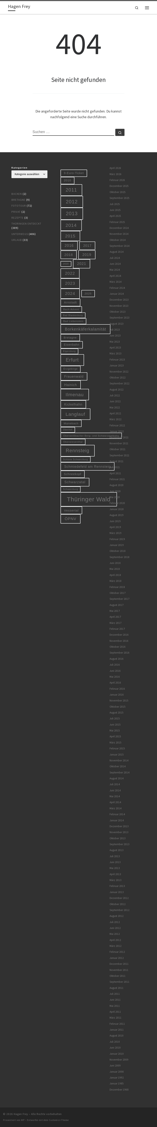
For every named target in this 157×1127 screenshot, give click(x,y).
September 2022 (119, 383)
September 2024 (119, 246)
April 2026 (115, 168)
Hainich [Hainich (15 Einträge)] (70, 385)
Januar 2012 (117, 958)
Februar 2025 (117, 222)
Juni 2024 (115, 264)
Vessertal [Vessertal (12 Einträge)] (71, 510)
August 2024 (116, 252)
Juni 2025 (115, 210)
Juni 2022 (115, 401)
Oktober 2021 (118, 449)
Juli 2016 (115, 664)
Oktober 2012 (118, 904)
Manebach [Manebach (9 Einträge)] (71, 423)
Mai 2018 (115, 569)
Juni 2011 (115, 999)
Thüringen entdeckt (26, 223)
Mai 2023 (115, 341)
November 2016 (119, 641)
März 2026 (115, 174)
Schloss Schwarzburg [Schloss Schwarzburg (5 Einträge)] (75, 459)
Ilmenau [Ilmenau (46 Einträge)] (75, 394)
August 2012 (116, 916)
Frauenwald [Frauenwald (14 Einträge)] (74, 376)
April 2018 (115, 575)
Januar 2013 (117, 892)
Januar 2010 (117, 1053)
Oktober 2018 (118, 551)
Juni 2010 (115, 1047)
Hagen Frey (21, 1114)
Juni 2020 (115, 491)
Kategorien (19, 168)
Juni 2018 (115, 563)
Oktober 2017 (118, 593)
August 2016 (116, 659)
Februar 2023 (117, 359)
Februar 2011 (117, 1024)
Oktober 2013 (118, 838)
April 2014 (115, 802)
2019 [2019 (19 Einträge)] (86, 255)
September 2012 (119, 910)
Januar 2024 (117, 294)
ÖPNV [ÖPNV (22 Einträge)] (70, 519)
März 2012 (115, 946)
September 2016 (119, 652)
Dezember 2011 (119, 964)
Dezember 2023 (119, 299)
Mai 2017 (115, 611)
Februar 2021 (117, 479)
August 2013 (116, 850)
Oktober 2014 (118, 766)
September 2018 (119, 557)
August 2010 (116, 1035)
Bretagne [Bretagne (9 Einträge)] (70, 337)
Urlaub (16, 240)
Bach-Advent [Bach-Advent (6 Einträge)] (71, 309)
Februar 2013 (117, 886)
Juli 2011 (115, 994)
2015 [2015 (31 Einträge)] (70, 236)
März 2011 (115, 1017)
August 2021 (116, 461)
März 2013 (115, 880)
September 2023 (119, 317)
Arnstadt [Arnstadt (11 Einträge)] (70, 302)
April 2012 (115, 940)
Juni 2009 (115, 1065)
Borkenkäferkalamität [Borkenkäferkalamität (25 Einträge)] (85, 329)
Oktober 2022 (118, 377)
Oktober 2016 (118, 646)
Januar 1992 (117, 1077)
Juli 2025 (115, 204)
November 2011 (119, 970)
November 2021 (119, 443)
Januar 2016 (117, 694)
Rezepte (17, 217)
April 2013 (115, 874)
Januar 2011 (117, 1029)
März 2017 (115, 623)
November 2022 (119, 371)
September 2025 (119, 198)
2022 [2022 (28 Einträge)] (70, 273)
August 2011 (116, 988)
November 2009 (119, 1059)
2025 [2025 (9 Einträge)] (88, 293)
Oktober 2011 (118, 976)
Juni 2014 (115, 790)
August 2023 (116, 323)
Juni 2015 (115, 724)
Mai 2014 (115, 796)
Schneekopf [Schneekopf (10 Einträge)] (72, 474)
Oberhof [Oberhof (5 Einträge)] (68, 429)
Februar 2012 (117, 952)
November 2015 (119, 700)
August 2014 (116, 778)
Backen (16, 194)
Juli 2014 (115, 784)
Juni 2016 (115, 671)
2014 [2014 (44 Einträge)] (71, 225)
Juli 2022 (115, 395)
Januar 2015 (117, 754)
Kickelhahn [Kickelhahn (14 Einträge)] (73, 404)
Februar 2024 (117, 288)
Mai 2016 (115, 676)
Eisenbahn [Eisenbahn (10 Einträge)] (71, 344)
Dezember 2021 (119, 437)
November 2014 (119, 760)
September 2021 (119, 455)
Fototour (18, 205)
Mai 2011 (115, 1006)
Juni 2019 (115, 521)
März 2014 (115, 808)
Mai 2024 (115, 269)
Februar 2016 (117, 688)
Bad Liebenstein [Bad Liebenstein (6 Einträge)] (73, 321)
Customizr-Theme (59, 1120)
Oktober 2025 (118, 192)
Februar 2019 (117, 539)
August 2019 (116, 515)
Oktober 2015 (118, 706)
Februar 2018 (117, 587)
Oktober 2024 (118, 240)
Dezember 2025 (119, 186)
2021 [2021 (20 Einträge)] (81, 264)
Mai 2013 (115, 868)
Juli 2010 (115, 1041)
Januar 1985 (117, 1083)
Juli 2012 (115, 922)
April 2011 (115, 1011)
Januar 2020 (117, 509)
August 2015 (116, 712)
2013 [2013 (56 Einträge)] (72, 213)
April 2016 (115, 682)
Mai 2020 (115, 497)
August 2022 (116, 389)
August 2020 (116, 485)
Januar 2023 (117, 365)
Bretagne (18, 200)
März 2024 (115, 281)
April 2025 (115, 216)
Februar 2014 (117, 814)
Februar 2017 (117, 629)
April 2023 (115, 347)
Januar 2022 (117, 431)
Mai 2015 (115, 730)
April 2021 (115, 473)
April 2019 (115, 527)
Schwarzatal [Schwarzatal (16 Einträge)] (74, 482)
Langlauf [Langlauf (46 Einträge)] (75, 414)
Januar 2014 (117, 820)
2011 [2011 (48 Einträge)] (71, 190)
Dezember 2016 (119, 634)
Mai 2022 (115, 407)
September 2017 (119, 599)
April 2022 (115, 413)
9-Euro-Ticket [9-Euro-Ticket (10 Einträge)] (74, 173)
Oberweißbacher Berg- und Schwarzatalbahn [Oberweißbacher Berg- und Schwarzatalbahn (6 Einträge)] (91, 435)
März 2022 (115, 419)
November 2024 (119, 234)
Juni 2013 (115, 862)
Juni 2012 (115, 928)
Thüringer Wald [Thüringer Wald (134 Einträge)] (88, 499)
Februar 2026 (117, 180)
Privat (16, 212)
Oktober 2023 (118, 311)
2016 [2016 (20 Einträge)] (69, 246)
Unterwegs (19, 234)
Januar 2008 (117, 1071)
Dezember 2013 (119, 826)
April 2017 (115, 617)
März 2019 (115, 533)
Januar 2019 (117, 545)
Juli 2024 (115, 258)
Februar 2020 (117, 503)
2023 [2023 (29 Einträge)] (70, 283)
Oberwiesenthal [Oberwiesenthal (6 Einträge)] (73, 441)
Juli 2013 (115, 856)
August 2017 (116, 605)
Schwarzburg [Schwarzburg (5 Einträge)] (70, 489)
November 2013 (119, 832)
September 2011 (119, 982)
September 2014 (119, 772)
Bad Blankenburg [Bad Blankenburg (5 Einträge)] (73, 315)
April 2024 (115, 276)
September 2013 (119, 844)
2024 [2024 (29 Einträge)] (70, 293)
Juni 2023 (115, 335)
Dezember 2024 (119, 228)
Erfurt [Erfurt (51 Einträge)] (72, 360)
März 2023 (115, 353)
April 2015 (115, 736)
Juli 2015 (115, 718)
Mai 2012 (115, 934)
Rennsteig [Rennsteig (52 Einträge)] (78, 450)
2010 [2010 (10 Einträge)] (67, 180)
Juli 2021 (115, 467)
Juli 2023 (115, 329)
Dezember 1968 (119, 1089)
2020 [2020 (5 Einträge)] (66, 263)
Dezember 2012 (119, 898)
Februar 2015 (117, 748)
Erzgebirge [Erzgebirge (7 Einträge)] (70, 368)
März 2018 (115, 581)
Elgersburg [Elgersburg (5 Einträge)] (69, 351)
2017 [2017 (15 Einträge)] (87, 245)
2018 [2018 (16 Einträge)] (68, 255)
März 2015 (115, 742)
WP (23, 1120)
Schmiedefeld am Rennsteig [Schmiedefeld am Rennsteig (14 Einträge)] (87, 466)
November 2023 (119, 306)
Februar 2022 (117, 425)
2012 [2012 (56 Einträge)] (72, 201)
